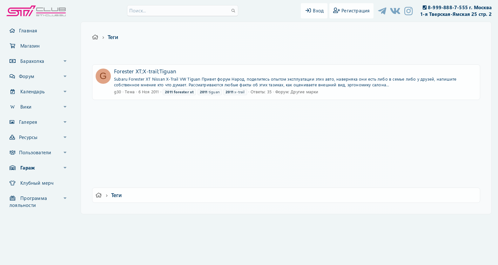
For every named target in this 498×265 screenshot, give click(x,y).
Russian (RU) (156, 223)
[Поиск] (182, 10)
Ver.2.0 (126, 223)
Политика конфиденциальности (292, 223)
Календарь (32, 91)
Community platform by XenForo (248, 231)
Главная (28, 30)
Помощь (339, 223)
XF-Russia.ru (29, 236)
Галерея (28, 122)
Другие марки (304, 91)
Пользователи (35, 152)
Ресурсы (28, 137)
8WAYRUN (278, 241)
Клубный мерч (36, 183)
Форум (26, 76)
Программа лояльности (28, 201)
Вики (25, 106)
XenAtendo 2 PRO (224, 246)
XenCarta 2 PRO (224, 241)
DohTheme (265, 256)
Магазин (30, 46)
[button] (65, 61)
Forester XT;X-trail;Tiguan (145, 71)
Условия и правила (234, 223)
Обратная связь (193, 223)
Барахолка (32, 61)
